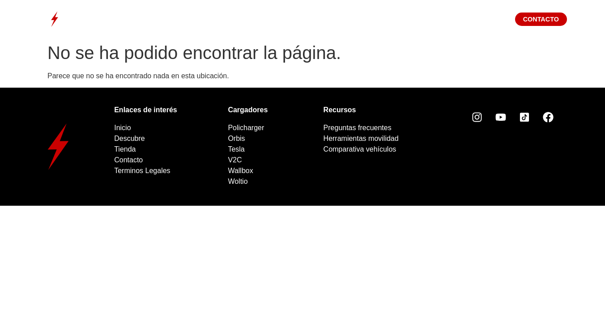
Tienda (351, 19)
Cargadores (282, 19)
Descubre (208, 19)
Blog (406, 19)
